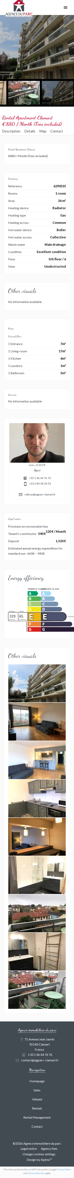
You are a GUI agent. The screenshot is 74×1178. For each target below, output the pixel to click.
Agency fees (49, 1148)
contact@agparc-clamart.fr (40, 1060)
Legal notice (29, 1148)
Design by (39, 1159)
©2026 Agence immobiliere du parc (37, 1143)
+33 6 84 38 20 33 (40, 483)
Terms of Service (36, 1173)
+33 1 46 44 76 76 (40, 478)
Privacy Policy (64, 1169)
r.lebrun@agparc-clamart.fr (39, 494)
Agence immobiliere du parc (37, 1030)
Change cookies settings (38, 1154)
